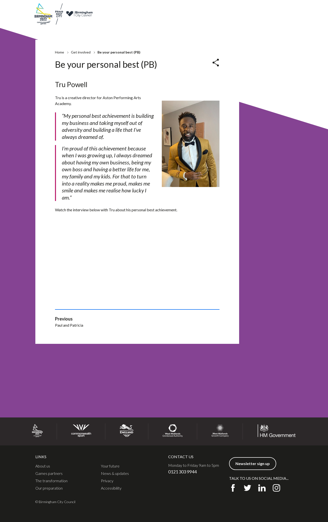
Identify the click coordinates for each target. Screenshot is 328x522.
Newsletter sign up (276, 9)
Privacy (107, 481)
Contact (249, 9)
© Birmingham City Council (55, 502)
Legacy (217, 23)
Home (59, 55)
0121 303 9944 (182, 471)
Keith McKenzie (81, 111)
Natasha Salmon (81, 119)
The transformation (51, 481)
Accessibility (111, 488)
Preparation (195, 23)
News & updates (226, 9)
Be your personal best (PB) (90, 102)
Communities (268, 23)
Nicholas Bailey (158, 102)
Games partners (196, 9)
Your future (110, 466)
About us (173, 9)
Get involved (240, 23)
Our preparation (49, 488)
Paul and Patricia (159, 111)
